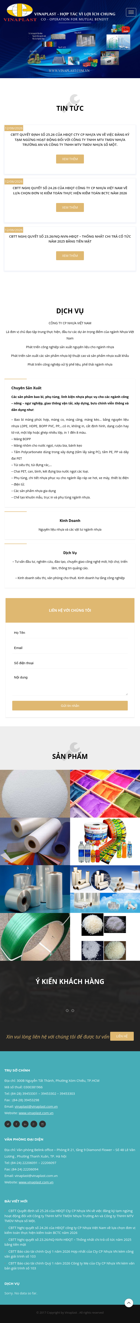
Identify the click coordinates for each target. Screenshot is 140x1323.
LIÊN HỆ (122, 1036)
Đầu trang (128, 1307)
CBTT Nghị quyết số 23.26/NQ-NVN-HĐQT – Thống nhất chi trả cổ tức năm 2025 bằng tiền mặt (70, 239)
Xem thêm (70, 159)
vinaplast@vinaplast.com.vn (36, 1175)
